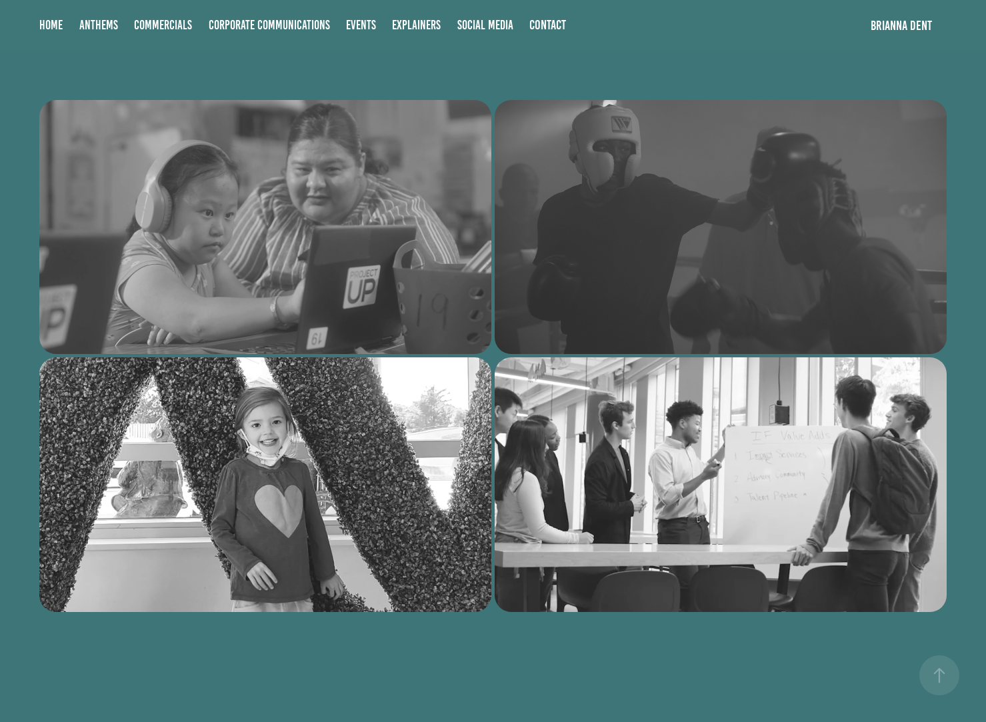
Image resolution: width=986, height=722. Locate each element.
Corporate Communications (269, 25)
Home (51, 25)
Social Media (485, 25)
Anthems (98, 25)
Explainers (416, 25)
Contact (547, 24)
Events (361, 25)
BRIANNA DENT (901, 25)
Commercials (163, 25)
